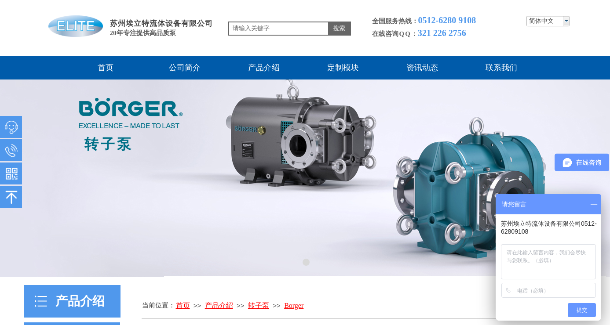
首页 (105, 67)
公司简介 (185, 67)
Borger (293, 305)
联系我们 (501, 67)
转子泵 (258, 305)
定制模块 (343, 67)
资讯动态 (422, 67)
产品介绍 (264, 67)
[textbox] (278, 28)
